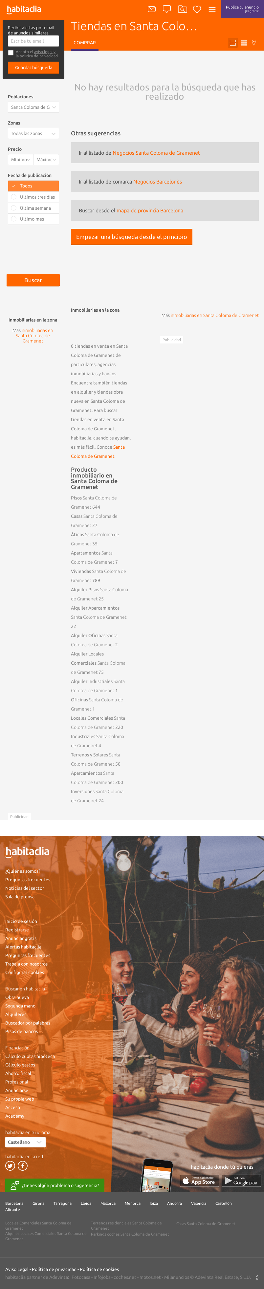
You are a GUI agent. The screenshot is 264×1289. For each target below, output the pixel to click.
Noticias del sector (24, 888)
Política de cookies (99, 1269)
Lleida (86, 1203)
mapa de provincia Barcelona (150, 210)
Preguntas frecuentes (27, 879)
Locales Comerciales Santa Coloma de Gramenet (38, 1225)
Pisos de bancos (21, 1031)
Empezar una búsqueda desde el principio (131, 236)
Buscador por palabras (27, 1022)
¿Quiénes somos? (22, 871)
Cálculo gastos (20, 1064)
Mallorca (108, 1203)
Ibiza (154, 1203)
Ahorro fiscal (18, 1073)
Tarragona (63, 1203)
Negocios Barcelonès (157, 182)
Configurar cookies (24, 972)
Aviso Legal (17, 1269)
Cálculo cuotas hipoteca (30, 1056)
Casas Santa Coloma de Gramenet (205, 1223)
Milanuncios (176, 1277)
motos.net (150, 1277)
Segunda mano (20, 1005)
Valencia (198, 1203)
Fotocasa (81, 1277)
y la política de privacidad (37, 53)
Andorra (174, 1203)
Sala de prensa (19, 896)
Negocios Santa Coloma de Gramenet (156, 153)
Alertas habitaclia (23, 946)
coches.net (125, 1277)
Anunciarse (16, 1090)
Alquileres (15, 1014)
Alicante (12, 1209)
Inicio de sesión (21, 921)
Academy (14, 1116)
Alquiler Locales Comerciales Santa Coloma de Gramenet (46, 1236)
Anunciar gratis (20, 938)
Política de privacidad (54, 1269)
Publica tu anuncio (242, 9)
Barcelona (14, 1203)
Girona (38, 1203)
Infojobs (102, 1277)
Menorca (133, 1203)
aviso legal (43, 51)
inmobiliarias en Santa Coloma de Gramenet (215, 315)
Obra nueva (17, 997)
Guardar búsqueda (33, 67)
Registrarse (17, 929)
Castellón (223, 1203)
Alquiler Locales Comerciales (98, 663)
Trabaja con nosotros (26, 964)
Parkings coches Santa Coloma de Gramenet (130, 1234)
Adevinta (58, 1277)
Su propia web (19, 1099)
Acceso (12, 1107)
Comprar (85, 42)
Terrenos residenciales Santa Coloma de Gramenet (126, 1225)
